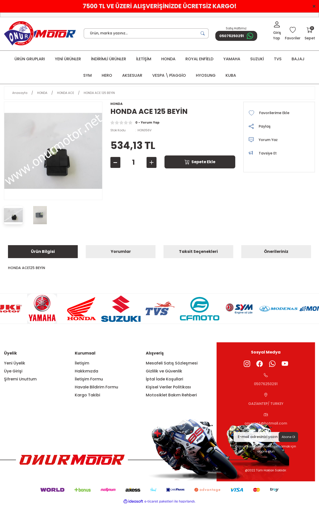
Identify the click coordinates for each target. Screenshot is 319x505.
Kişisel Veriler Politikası (168, 387)
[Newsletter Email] (266, 437)
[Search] (146, 33)
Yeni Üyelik (14, 363)
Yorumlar (121, 251)
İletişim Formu (89, 379)
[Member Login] (277, 31)
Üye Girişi (13, 371)
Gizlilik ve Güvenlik (164, 371)
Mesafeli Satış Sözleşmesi (172, 363)
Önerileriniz (276, 251)
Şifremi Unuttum (20, 379)
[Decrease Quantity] (115, 162)
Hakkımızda (86, 371)
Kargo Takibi (87, 395)
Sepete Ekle (199, 162)
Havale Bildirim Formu (96, 387)
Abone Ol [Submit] (288, 437)
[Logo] (40, 33)
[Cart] (310, 34)
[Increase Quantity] (152, 162)
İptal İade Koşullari (164, 379)
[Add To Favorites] (279, 113)
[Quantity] (133, 162)
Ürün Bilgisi (43, 251)
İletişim (82, 363)
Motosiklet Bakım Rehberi (171, 395)
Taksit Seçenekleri (198, 251)
